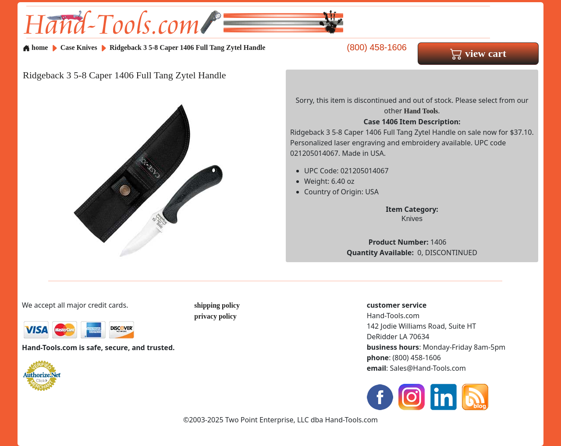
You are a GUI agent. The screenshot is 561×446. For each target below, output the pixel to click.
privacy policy (215, 316)
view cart (478, 53)
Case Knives (78, 47)
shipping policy (217, 305)
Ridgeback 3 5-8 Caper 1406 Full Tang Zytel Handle (187, 47)
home (35, 47)
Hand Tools (421, 111)
